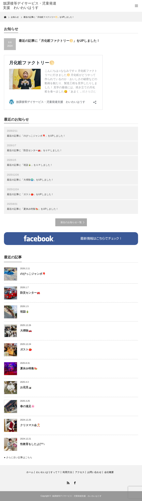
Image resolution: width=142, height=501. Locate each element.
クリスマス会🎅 (30, 425)
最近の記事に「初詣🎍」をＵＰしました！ (30, 165)
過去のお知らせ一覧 (71, 222)
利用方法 (67, 472)
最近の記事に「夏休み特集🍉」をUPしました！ (32, 209)
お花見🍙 (26, 387)
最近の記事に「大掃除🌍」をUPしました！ (30, 179)
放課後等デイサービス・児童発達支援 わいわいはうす (77, 496)
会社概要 (109, 472)
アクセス (80, 472)
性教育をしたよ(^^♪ (32, 444)
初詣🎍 (24, 311)
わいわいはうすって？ (48, 472)
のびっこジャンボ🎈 (33, 273)
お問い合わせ (94, 472)
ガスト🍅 (26, 349)
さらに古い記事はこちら (19, 457)
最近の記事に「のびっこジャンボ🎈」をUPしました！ (36, 135)
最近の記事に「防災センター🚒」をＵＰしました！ (34, 150)
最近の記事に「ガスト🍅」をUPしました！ (30, 194)
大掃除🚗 (26, 330)
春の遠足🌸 (27, 406)
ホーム (29, 472)
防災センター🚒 (30, 292)
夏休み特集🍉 (28, 368)
